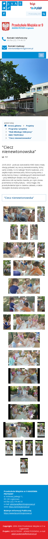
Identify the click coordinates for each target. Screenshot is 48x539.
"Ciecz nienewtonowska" (20, 138)
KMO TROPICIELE (16, 135)
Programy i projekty (18, 129)
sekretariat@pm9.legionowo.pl (20, 48)
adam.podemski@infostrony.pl (24, 534)
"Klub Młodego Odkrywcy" (21, 132)
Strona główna (12, 125)
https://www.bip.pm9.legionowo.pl (18, 513)
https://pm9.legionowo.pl (19, 506)
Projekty (30, 126)
